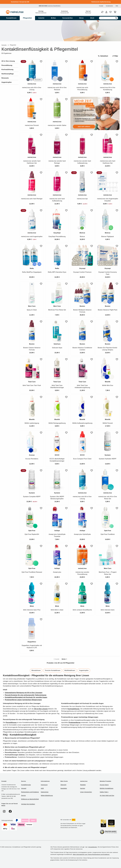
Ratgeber (83, 785)
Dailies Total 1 (104, 792)
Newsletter (63, 788)
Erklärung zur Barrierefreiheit (30, 799)
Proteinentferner (75, 722)
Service (23, 795)
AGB (42, 788)
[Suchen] (116, 18)
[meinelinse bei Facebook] (10, 811)
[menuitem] (11, 18)
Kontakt (101, 6)
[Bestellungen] (102, 12)
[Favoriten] (110, 12)
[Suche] (108, 18)
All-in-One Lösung (41, 709)
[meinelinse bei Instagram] (4, 811)
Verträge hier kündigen (28, 804)
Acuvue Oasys (104, 785)
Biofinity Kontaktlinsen (106, 788)
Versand (23, 788)
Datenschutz (44, 792)
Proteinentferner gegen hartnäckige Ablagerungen (23, 700)
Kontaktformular (26, 785)
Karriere (82, 788)
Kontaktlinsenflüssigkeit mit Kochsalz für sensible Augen (26, 697)
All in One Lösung (8, 61)
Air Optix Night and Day (107, 795)
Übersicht (63, 785)
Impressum (44, 785)
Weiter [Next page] (64, 659)
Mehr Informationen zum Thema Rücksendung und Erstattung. (91, 854)
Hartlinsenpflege (7, 74)
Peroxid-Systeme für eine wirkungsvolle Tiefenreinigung (25, 695)
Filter (115, 56)
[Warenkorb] (115, 12)
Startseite (4, 45)
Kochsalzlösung (7, 69)
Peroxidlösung (6, 65)
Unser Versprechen (86, 792)
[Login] (106, 12)
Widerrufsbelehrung (47, 795)
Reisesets (5, 78)
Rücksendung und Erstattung (30, 792)
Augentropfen (6, 82)
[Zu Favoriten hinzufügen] (41, 61)
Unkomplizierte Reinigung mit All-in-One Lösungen (23, 692)
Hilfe (117, 6)
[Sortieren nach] (104, 56)
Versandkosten (92, 847)
